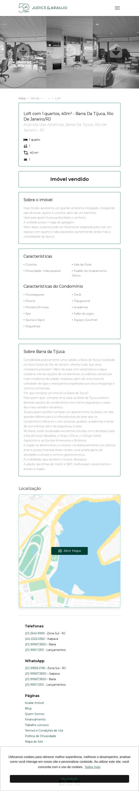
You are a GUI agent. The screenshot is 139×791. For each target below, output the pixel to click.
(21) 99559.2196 (35, 668)
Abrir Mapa (69, 551)
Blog (28, 708)
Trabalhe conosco (37, 725)
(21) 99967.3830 (35, 644)
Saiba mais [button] (92, 767)
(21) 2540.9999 (35, 633)
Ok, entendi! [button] (69, 778)
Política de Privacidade (40, 736)
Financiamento (35, 719)
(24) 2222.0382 (35, 639)
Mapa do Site (34, 741)
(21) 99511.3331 (34, 650)
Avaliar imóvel (34, 703)
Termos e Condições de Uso (44, 730)
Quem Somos (34, 714)
